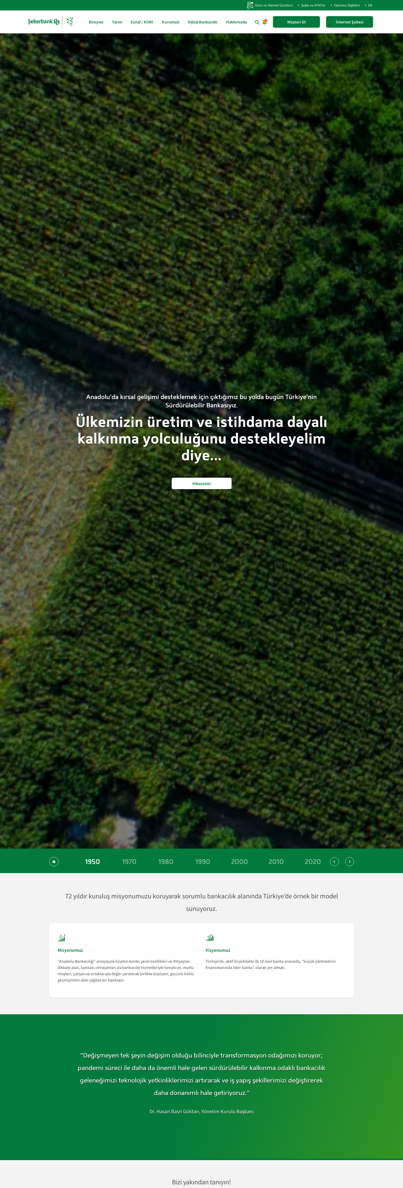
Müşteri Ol (296, 21)
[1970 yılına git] (129, 862)
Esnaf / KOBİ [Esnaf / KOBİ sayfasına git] (142, 21)
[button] (334, 861)
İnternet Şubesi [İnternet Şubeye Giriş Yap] (349, 21)
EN (370, 5)
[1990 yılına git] (202, 862)
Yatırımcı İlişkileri (347, 5)
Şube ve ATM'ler (313, 5)
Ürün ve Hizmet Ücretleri (269, 5)
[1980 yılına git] (166, 862)
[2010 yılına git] (276, 862)
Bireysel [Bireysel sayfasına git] (96, 21)
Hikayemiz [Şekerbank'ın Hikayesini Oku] (201, 483)
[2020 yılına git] (313, 862)
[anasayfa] (51, 22)
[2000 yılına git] (239, 862)
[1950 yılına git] (92, 862)
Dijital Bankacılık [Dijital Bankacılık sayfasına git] (202, 21)
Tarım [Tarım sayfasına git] (117, 21)
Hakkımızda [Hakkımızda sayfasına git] (236, 21)
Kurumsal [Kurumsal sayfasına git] (170, 21)
